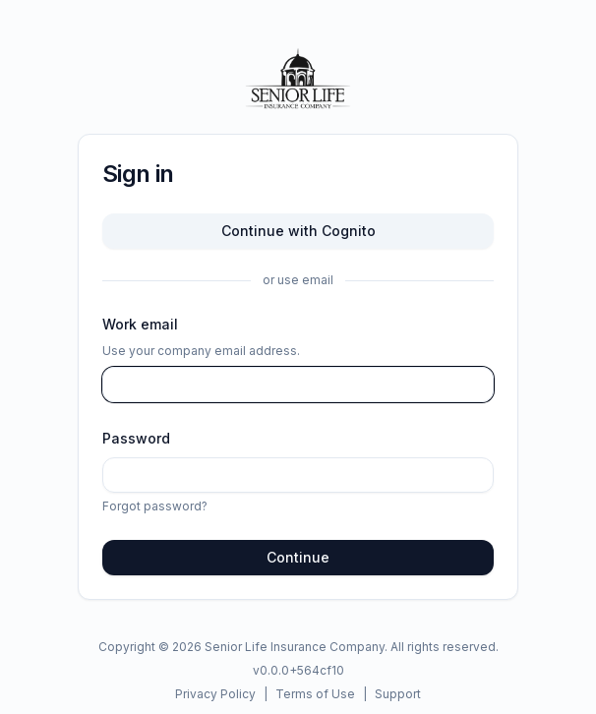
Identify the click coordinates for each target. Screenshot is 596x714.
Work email (140, 324)
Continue (298, 557)
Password (136, 438)
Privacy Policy (215, 693)
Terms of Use (315, 693)
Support (398, 693)
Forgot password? (155, 506)
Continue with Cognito (298, 230)
